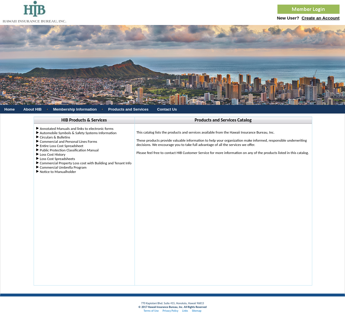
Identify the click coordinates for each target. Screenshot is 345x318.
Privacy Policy (170, 311)
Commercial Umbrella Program (63, 167)
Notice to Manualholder (58, 171)
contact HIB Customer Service (186, 153)
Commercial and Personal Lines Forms (68, 141)
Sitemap (196, 311)
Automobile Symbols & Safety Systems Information (78, 133)
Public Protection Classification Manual (69, 150)
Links (185, 311)
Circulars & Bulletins (55, 137)
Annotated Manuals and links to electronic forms (76, 128)
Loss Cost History (52, 154)
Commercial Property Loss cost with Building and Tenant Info (85, 163)
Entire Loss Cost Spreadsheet (61, 146)
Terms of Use (151, 311)
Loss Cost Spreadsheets (57, 159)
